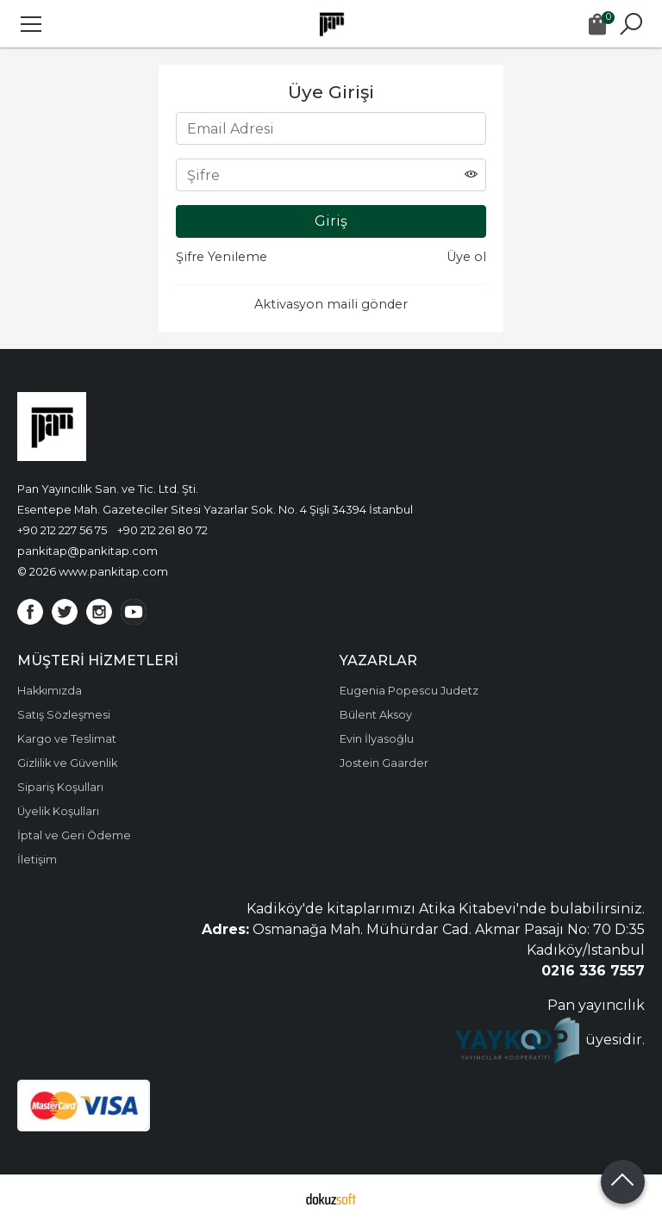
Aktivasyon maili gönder (331, 304)
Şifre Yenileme (221, 257)
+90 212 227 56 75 (62, 530)
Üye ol (466, 257)
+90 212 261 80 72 (162, 530)
